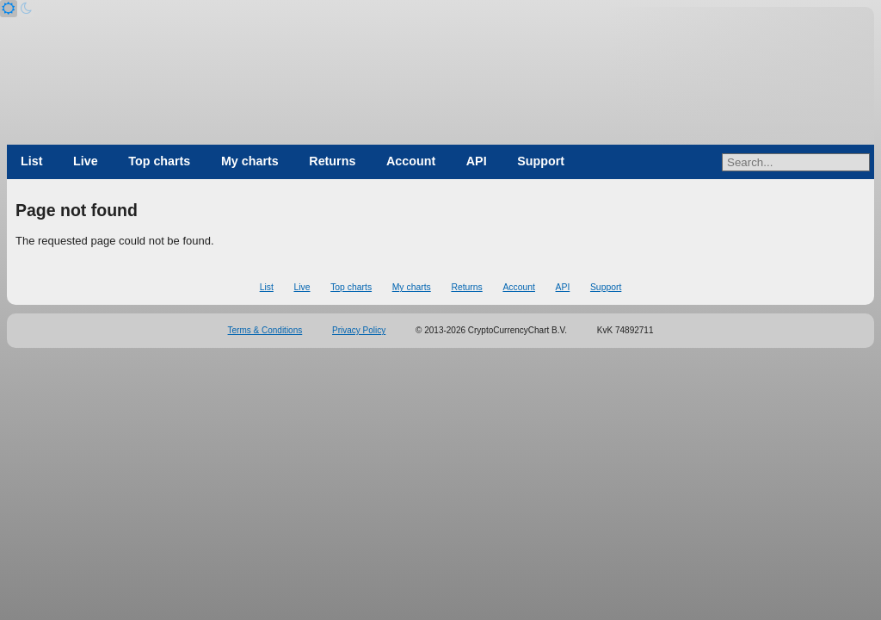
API (476, 161)
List (31, 161)
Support (540, 161)
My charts (250, 161)
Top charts (159, 161)
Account (410, 161)
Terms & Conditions (265, 330)
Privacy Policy (358, 330)
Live (85, 161)
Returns (332, 161)
